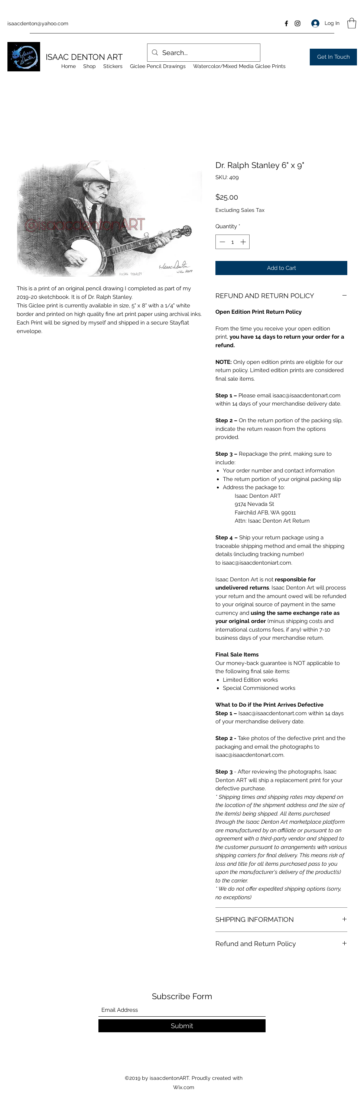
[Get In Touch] (333, 57)
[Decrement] (222, 242)
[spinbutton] (233, 242)
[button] (351, 23)
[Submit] (182, 1025)
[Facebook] (286, 23)
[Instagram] (297, 23)
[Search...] (203, 53)
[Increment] (244, 242)
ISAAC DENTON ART (84, 57)
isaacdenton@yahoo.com (37, 23)
